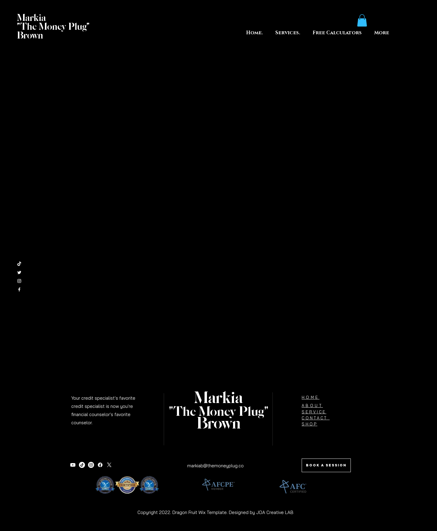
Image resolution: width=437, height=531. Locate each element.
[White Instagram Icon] (19, 281)
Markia (218, 398)
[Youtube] (73, 465)
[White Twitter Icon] (19, 272)
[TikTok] (19, 264)
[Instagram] (91, 465)
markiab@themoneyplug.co (215, 466)
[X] (109, 465)
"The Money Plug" (219, 412)
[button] (337, 32)
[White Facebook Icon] (19, 289)
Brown (219, 424)
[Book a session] (326, 465)
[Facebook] (100, 465)
